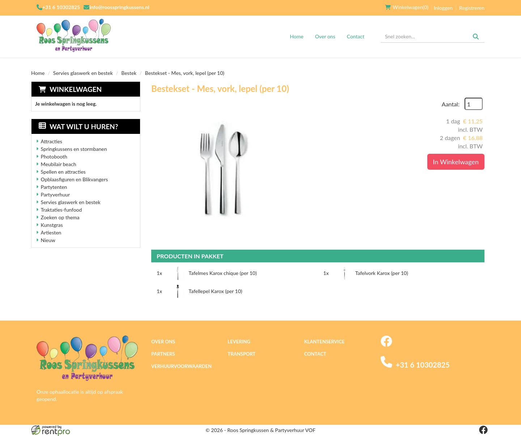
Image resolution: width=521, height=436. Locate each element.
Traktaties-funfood (61, 210)
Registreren (471, 8)
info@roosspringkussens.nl (119, 7)
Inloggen (443, 8)
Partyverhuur (55, 194)
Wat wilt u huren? (78, 126)
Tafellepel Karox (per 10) (215, 291)
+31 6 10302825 (61, 7)
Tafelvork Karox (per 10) (381, 273)
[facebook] (386, 345)
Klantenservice (324, 341)
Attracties (51, 141)
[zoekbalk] (432, 36)
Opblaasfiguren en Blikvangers (74, 179)
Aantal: (450, 104)
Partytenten (54, 187)
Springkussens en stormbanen (74, 149)
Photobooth (54, 156)
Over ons (325, 36)
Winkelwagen (76, 89)
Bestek (128, 73)
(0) (406, 7)
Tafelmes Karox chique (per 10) (223, 273)
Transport (241, 354)
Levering (239, 341)
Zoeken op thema (60, 217)
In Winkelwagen (456, 162)
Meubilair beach (58, 164)
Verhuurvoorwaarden (181, 366)
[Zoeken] (475, 36)
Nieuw (48, 240)
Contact (355, 36)
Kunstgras (52, 225)
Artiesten (51, 232)
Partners (163, 354)
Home (296, 36)
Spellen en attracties (63, 172)
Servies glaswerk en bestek (83, 73)
